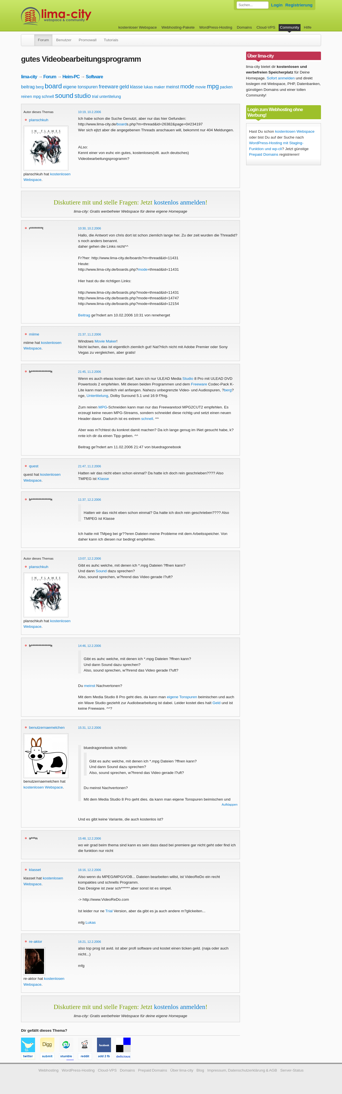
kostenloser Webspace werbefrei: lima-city (77, 16)
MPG (102, 407)
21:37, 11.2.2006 (89, 334)
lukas (148, 87)
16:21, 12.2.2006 (89, 941)
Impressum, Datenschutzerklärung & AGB (242, 1070)
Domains (244, 27)
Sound (101, 571)
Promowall (87, 40)
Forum (43, 40)
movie (200, 87)
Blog (200, 1070)
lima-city (29, 76)
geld (124, 86)
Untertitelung (97, 396)
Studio (187, 378)
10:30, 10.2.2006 (89, 228)
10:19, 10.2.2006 (89, 112)
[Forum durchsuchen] (253, 5)
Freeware (199, 384)
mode (187, 86)
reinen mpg (31, 96)
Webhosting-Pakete (178, 27)
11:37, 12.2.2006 (89, 499)
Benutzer (63, 40)
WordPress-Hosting (215, 27)
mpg (213, 86)
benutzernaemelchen (47, 727)
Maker (111, 341)
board (53, 86)
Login (277, 5)
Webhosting (48, 1070)
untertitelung (110, 96)
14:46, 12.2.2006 (89, 645)
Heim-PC (71, 76)
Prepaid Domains (263, 154)
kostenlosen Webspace (43, 787)
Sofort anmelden (281, 78)
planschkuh (38, 120)
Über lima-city (181, 1070)
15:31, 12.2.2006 (89, 727)
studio (82, 95)
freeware (108, 86)
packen (226, 87)
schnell (48, 96)
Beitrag (84, 315)
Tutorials (111, 40)
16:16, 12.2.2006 (89, 870)
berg (40, 87)
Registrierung (299, 5)
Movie (100, 341)
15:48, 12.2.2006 (89, 838)
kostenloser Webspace (137, 27)
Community (289, 27)
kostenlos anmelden (179, 202)
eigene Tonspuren (182, 697)
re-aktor (35, 941)
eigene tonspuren (80, 86)
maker (159, 87)
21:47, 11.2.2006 (89, 466)
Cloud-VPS (265, 27)
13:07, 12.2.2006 (89, 558)
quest (33, 466)
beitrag (28, 86)
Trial (109, 911)
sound (64, 95)
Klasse (103, 479)
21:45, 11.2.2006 (89, 371)
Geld (216, 703)
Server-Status (292, 1070)
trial (95, 96)
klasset (35, 870)
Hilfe (307, 27)
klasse (136, 86)
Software (94, 76)
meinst (172, 86)
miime (34, 334)
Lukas (91, 922)
